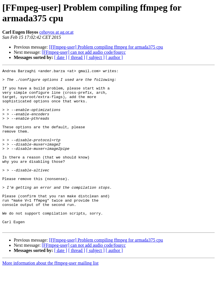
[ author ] (114, 57)
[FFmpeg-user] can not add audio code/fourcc (84, 52)
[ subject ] (95, 57)
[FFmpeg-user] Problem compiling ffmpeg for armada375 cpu (106, 47)
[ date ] (60, 57)
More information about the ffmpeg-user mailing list (50, 295)
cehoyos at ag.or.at (56, 32)
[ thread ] (76, 57)
